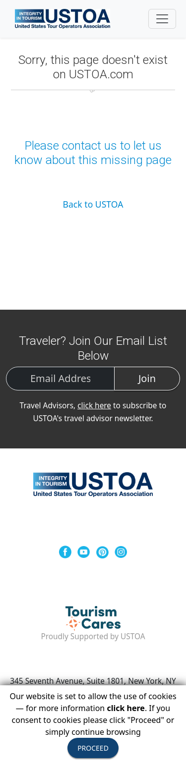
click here (94, 405)
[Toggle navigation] (162, 19)
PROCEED (93, 748)
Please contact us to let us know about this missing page (93, 152)
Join (147, 378)
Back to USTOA (93, 204)
